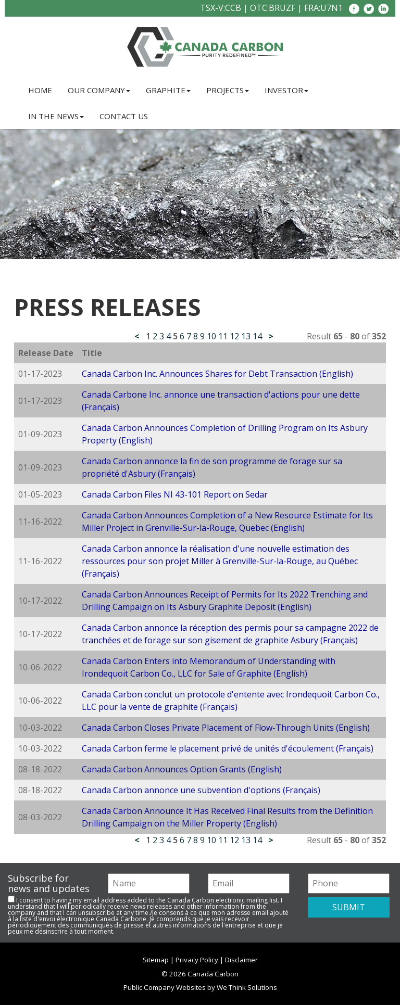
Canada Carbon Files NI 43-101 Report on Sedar (175, 494)
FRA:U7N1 (323, 8)
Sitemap (156, 959)
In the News (56, 116)
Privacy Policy (197, 959)
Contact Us (123, 116)
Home (40, 90)
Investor (286, 90)
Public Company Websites (164, 987)
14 (257, 336)
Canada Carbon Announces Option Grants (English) (182, 769)
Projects (227, 90)
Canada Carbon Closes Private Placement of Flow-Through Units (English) (226, 727)
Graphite (168, 90)
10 (211, 336)
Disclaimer (241, 959)
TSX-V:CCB (220, 8)
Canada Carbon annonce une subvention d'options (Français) (201, 790)
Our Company (99, 90)
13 (246, 336)
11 (223, 336)
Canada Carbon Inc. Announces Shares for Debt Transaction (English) (217, 373)
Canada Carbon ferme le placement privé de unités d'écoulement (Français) (227, 748)
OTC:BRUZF (272, 8)
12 (234, 336)
